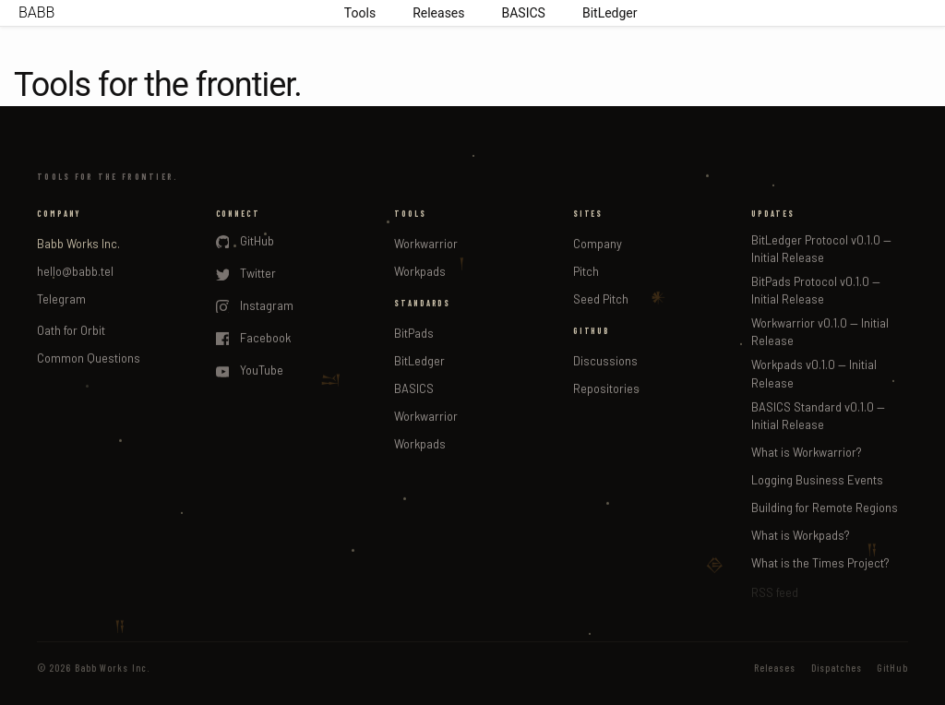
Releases (438, 13)
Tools (360, 13)
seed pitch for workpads (597, 264)
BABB (36, 13)
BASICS (523, 13)
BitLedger (610, 13)
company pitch (567, 184)
